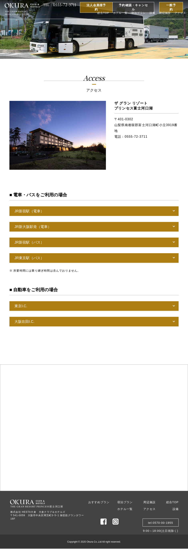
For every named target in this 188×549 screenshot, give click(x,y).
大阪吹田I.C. (24, 322)
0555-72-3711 (136, 136)
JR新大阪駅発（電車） (32, 227)
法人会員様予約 (96, 7)
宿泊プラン (138, 12)
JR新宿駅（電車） (29, 211)
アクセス (180, 12)
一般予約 (171, 7)
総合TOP (103, 12)
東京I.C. (20, 306)
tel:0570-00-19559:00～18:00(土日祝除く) (160, 524)
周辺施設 (165, 12)
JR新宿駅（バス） (29, 242)
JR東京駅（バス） (29, 258)
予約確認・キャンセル (133, 7)
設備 (152, 12)
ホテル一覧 (120, 12)
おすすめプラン (99, 502)
